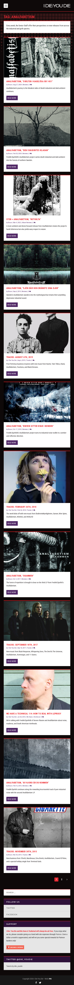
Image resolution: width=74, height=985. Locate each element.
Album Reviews (27, 222)
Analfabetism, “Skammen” (20, 575)
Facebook (11, 914)
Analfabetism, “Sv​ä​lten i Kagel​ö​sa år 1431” (29, 81)
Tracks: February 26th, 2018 (21, 506)
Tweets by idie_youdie (14, 966)
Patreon (59, 934)
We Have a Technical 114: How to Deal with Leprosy (33, 713)
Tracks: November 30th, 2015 (21, 851)
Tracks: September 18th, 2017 (22, 644)
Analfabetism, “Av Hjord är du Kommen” (27, 782)
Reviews (25, 84)
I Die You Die (12, 360)
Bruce (10, 84)
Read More (11, 97)
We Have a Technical (33, 716)
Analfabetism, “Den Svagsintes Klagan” (27, 150)
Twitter (10, 907)
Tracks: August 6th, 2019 (19, 356)
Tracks (28, 360)
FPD (50, 978)
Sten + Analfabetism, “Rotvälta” (23, 219)
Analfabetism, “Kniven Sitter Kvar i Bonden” (30, 425)
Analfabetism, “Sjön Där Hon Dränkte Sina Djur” (32, 287)
